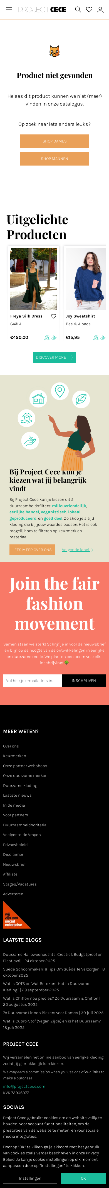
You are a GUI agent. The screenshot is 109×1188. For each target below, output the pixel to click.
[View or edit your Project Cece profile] (100, 9)
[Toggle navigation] (9, 9)
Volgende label (77, 549)
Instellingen (30, 1178)
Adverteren (13, 893)
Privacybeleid (15, 844)
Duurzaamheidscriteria (24, 824)
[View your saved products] (89, 9)
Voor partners (15, 814)
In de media (14, 805)
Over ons (11, 746)
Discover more (54, 357)
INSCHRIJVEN (84, 680)
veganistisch (53, 511)
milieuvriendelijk (69, 505)
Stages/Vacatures (20, 884)
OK (83, 1178)
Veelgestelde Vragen (22, 834)
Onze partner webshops (25, 765)
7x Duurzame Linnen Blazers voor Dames (53, 1012)
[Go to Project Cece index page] (43, 9)
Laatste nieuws (17, 795)
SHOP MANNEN (54, 158)
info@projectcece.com (24, 1086)
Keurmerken (14, 755)
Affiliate (10, 874)
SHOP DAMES (55, 141)
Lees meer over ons (32, 549)
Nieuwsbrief (14, 864)
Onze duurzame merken (25, 775)
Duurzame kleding (20, 785)
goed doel (53, 518)
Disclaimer (13, 854)
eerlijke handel (24, 511)
